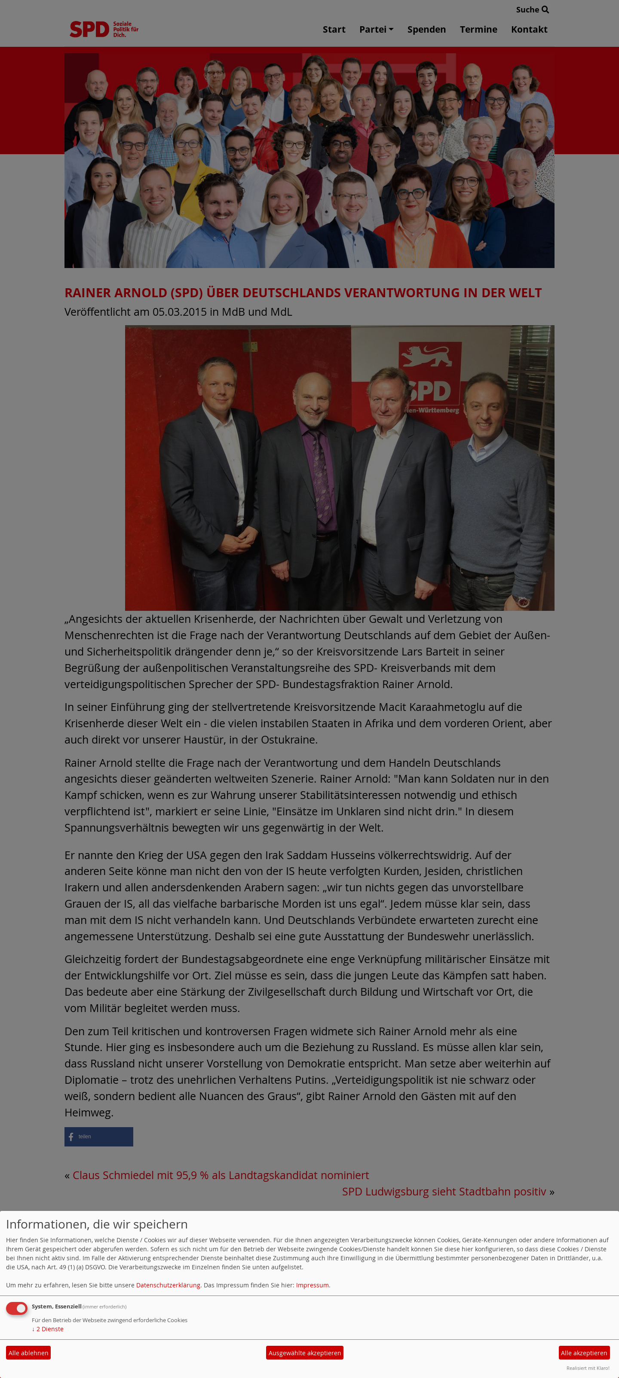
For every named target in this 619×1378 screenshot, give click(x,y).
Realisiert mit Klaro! (588, 1368)
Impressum (312, 1285)
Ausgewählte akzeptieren (305, 1353)
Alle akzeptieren (584, 1353)
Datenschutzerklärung (168, 1285)
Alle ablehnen (29, 1353)
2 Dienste (48, 1329)
